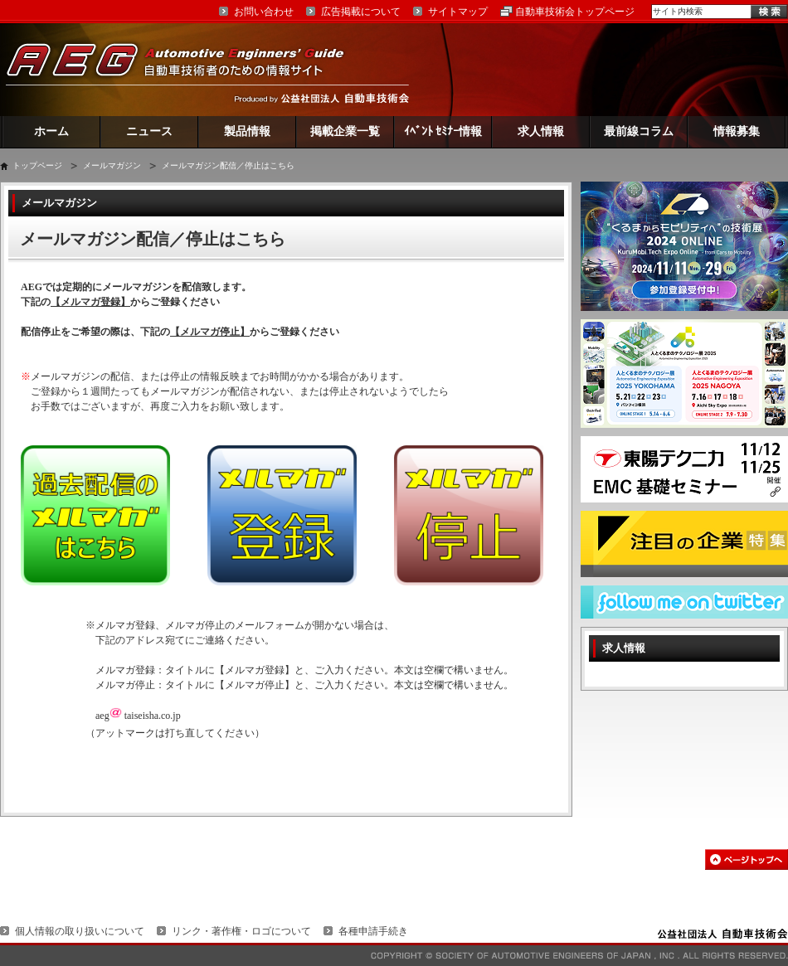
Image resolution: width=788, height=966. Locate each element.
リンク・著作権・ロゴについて (241, 931)
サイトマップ (458, 11)
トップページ (37, 165)
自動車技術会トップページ (575, 11)
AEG (185, 69)
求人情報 (541, 131)
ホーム (51, 131)
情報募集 (736, 131)
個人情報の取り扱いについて (79, 931)
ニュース (149, 131)
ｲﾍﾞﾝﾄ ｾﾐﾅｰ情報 (443, 131)
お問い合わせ (264, 11)
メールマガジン (112, 165)
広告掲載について (361, 11)
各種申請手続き (373, 931)
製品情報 (247, 131)
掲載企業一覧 (345, 131)
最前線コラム (639, 131)
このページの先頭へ (746, 859)
